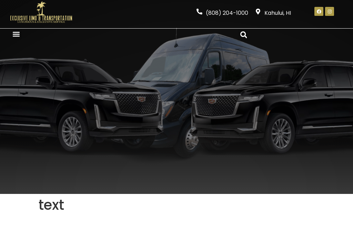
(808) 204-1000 (227, 13)
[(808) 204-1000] (199, 11)
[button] (16, 34)
